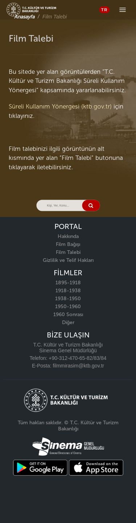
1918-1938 (68, 291)
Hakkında (68, 236)
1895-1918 (68, 283)
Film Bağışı (68, 244)
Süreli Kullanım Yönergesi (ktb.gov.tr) (60, 106)
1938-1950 (68, 298)
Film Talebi (68, 252)
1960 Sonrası (68, 314)
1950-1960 (68, 306)
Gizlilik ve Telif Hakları (68, 260)
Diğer (68, 322)
